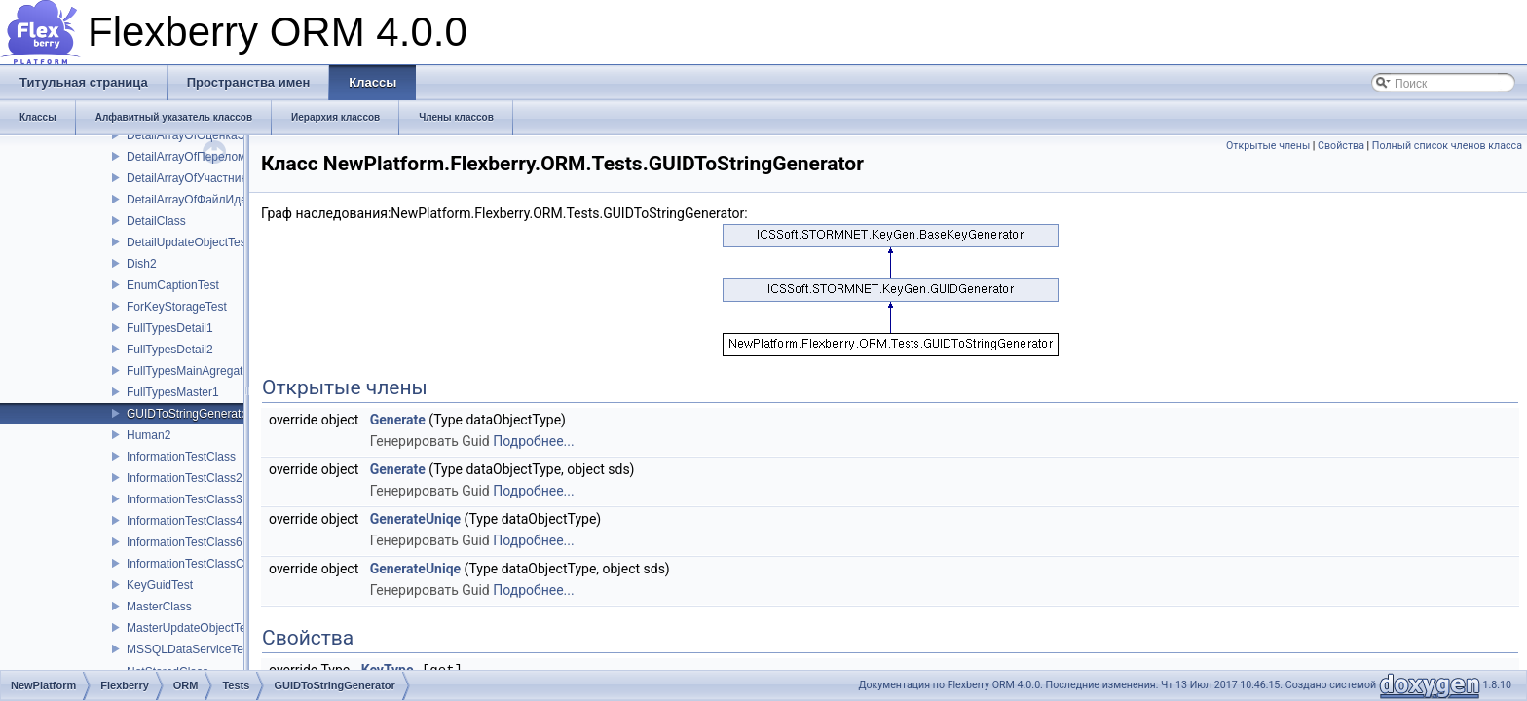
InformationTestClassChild (194, 564)
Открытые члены (1268, 145)
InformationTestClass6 (184, 542)
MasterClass (159, 606)
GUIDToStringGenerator (189, 414)
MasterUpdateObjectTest (191, 628)
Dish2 (142, 264)
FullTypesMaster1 (173, 392)
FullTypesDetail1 (170, 328)
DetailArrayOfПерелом (186, 157)
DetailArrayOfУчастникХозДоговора (222, 178)
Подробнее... (533, 441)
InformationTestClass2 (184, 478)
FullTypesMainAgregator (190, 371)
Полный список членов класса (1447, 145)
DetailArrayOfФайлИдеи (190, 199)
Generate (398, 419)
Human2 (148, 435)
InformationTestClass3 (184, 499)
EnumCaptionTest (173, 285)
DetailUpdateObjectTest (188, 242)
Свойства (1341, 145)
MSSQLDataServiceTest (189, 649)
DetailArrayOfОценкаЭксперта (207, 135)
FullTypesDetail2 (170, 349)
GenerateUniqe (415, 519)
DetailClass (156, 221)
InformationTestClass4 (184, 521)
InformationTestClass (181, 456)
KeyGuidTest (160, 585)
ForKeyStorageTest (177, 307)
